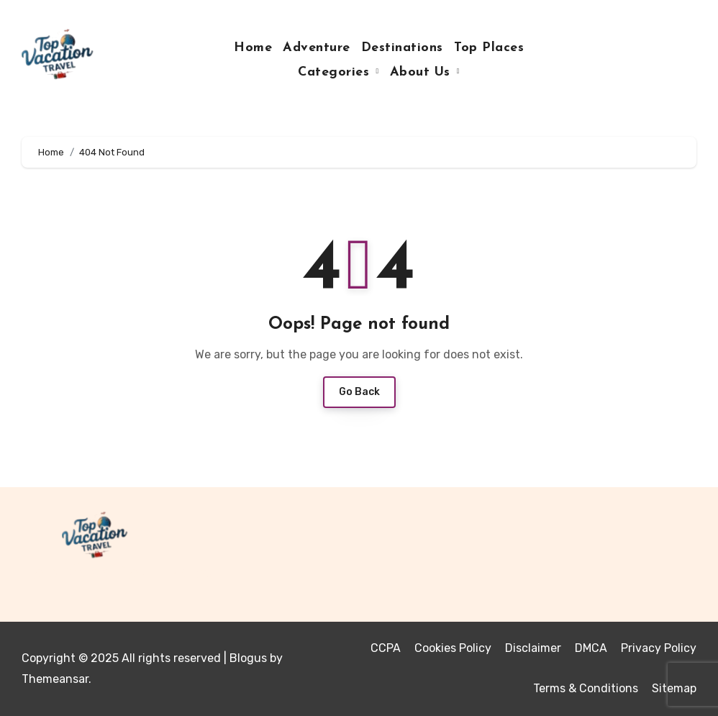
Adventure (316, 48)
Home (253, 48)
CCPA (386, 648)
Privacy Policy (658, 648)
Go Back (359, 392)
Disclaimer (533, 648)
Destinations (402, 48)
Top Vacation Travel (121, 574)
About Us (422, 72)
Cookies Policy (452, 648)
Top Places (489, 48)
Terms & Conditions (585, 688)
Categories (336, 72)
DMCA (591, 648)
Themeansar (55, 679)
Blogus (248, 658)
